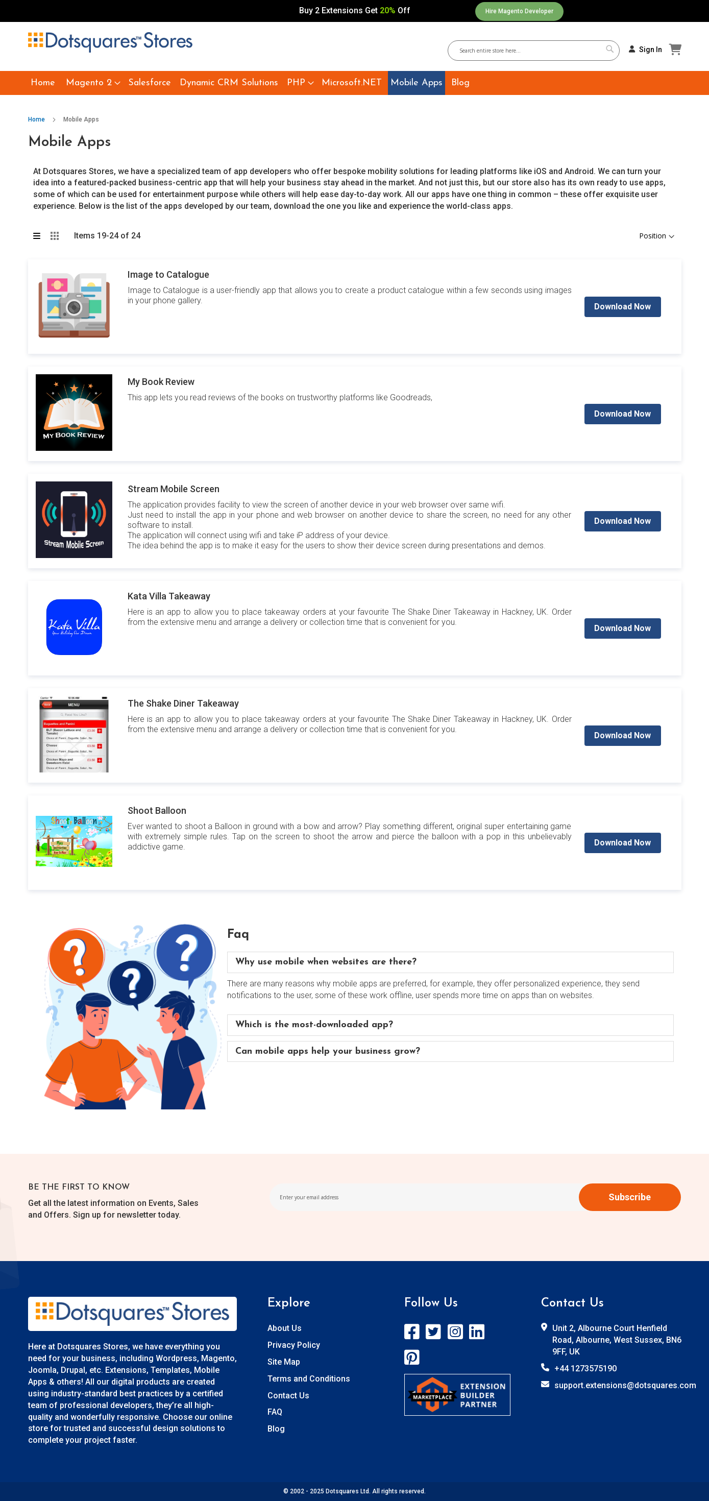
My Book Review (161, 381)
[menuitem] (43, 83)
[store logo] (110, 42)
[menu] (354, 83)
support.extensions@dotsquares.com (625, 1385)
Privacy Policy (293, 1345)
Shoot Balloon (157, 810)
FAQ (274, 1412)
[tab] (450, 962)
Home (37, 119)
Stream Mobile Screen (173, 488)
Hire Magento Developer (519, 11)
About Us (284, 1328)
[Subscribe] (630, 1197)
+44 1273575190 (585, 1368)
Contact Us (288, 1395)
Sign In (650, 49)
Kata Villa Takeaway (169, 596)
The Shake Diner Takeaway (183, 703)
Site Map (283, 1362)
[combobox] (537, 50)
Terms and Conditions (308, 1379)
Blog (276, 1429)
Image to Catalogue (168, 274)
